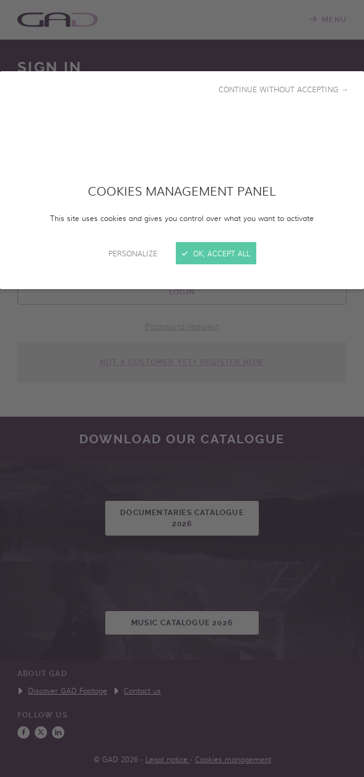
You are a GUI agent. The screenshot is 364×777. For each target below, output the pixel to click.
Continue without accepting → (284, 89)
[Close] (182, 388)
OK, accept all (216, 253)
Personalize (132, 253)
